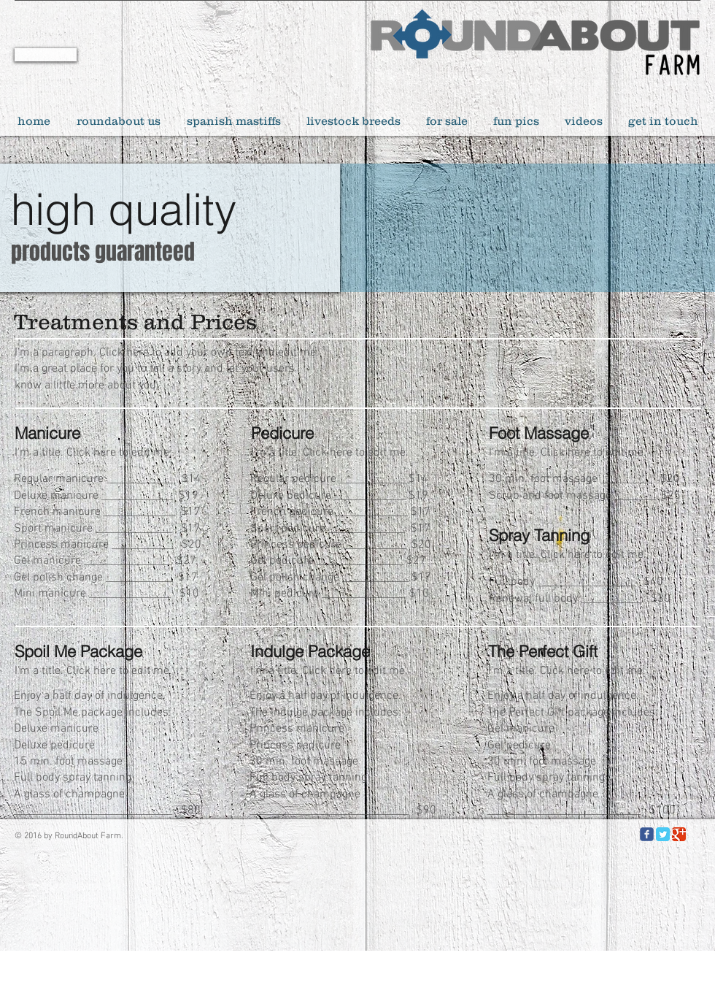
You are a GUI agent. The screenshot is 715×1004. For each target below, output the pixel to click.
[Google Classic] (679, 834)
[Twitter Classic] (663, 834)
